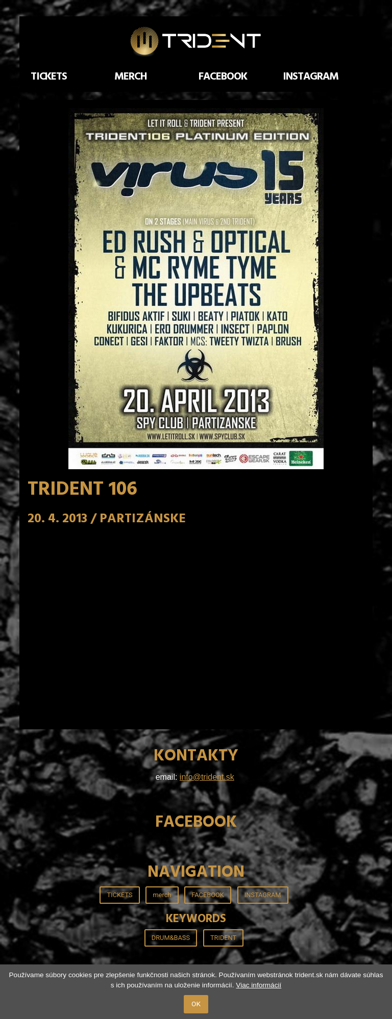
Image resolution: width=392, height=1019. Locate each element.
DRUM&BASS (171, 937)
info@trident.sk (207, 777)
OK (196, 1004)
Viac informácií (258, 985)
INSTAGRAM (310, 76)
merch (130, 76)
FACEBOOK (223, 76)
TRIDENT (223, 937)
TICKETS (49, 76)
